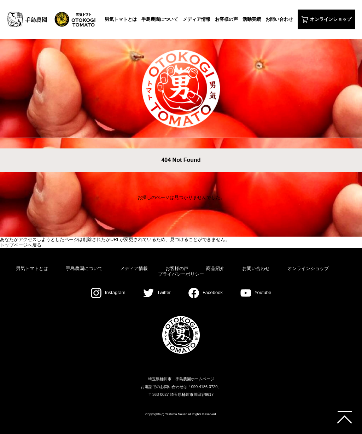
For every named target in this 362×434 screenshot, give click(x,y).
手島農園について (159, 19)
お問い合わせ (279, 19)
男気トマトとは (121, 19)
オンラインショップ (330, 19)
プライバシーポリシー (181, 274)
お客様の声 (226, 19)
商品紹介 (215, 268)
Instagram (108, 292)
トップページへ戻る (20, 245)
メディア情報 (196, 19)
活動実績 (252, 19)
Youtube (255, 292)
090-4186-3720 (204, 387)
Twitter (157, 292)
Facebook (205, 292)
